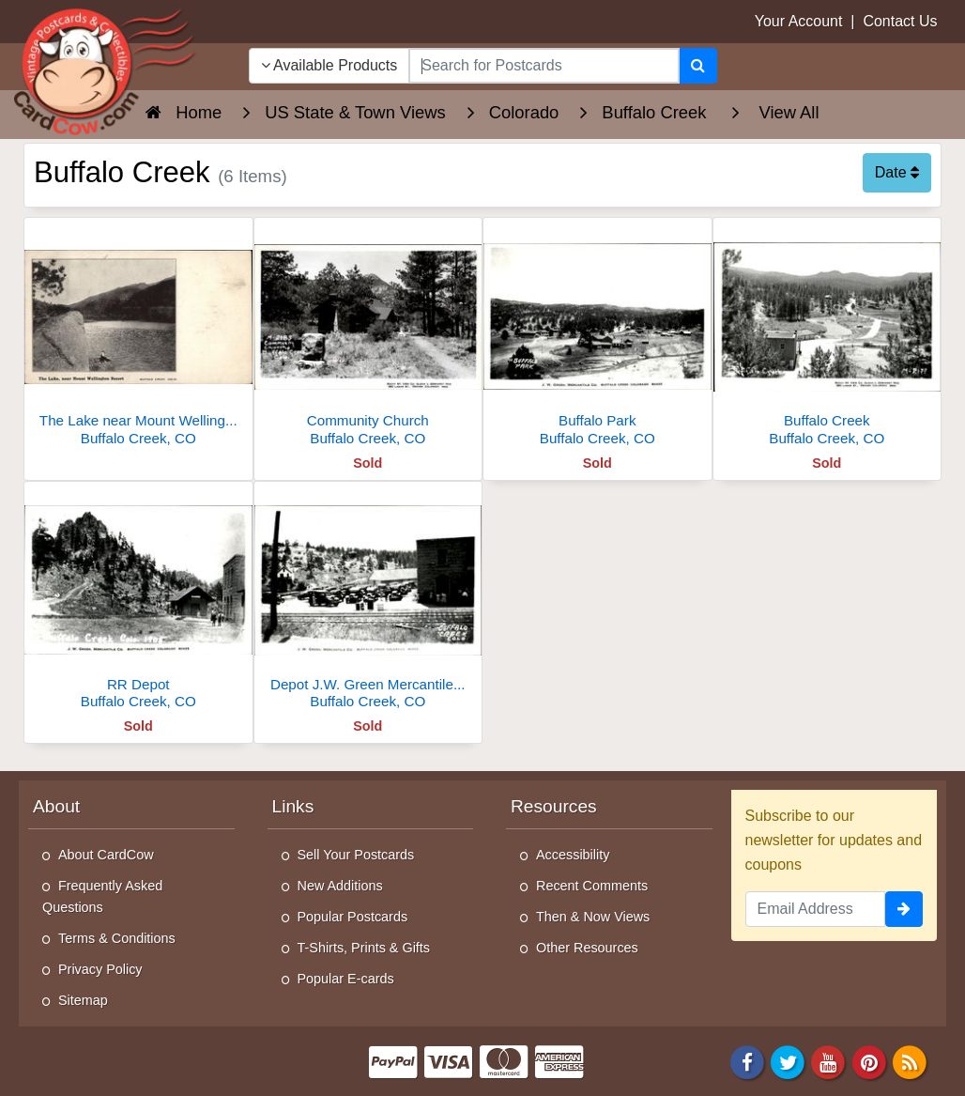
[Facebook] (747, 1062)
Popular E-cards (346, 978)
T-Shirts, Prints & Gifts (364, 947)
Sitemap (83, 1000)
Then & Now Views (593, 916)
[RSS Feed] (909, 1062)
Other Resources (587, 947)
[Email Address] (815, 909)
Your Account (799, 21)
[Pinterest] (869, 1062)
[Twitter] (787, 1062)
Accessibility (572, 854)
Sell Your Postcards (356, 854)
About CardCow (106, 854)
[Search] (698, 66)
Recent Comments (592, 885)
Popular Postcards (353, 916)
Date (897, 172)
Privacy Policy (100, 969)
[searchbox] (543, 66)
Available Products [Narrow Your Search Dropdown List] (329, 65)
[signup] (904, 909)
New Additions (340, 885)
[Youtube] (829, 1062)
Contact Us (900, 21)
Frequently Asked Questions (102, 896)
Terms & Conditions (117, 938)
